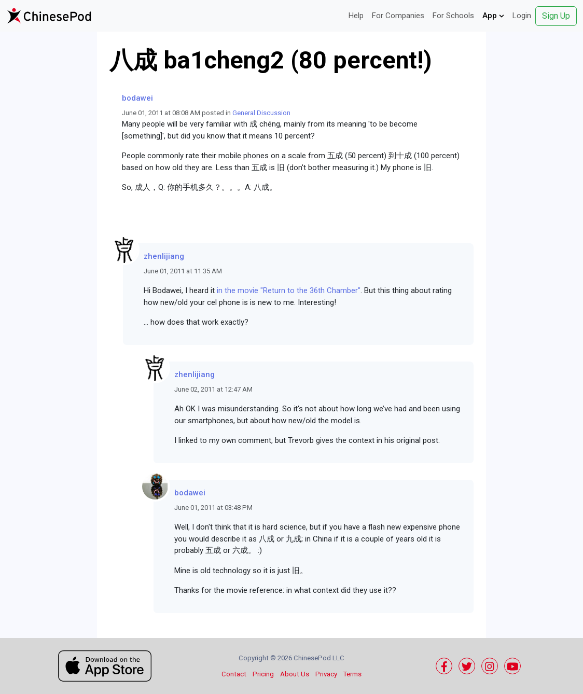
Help (356, 15)
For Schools (453, 15)
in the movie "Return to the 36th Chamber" (288, 290)
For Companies (398, 15)
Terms (352, 674)
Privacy (326, 674)
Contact (233, 674)
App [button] (493, 15)
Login (521, 15)
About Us (294, 674)
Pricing (263, 674)
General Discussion (261, 113)
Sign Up (556, 16)
